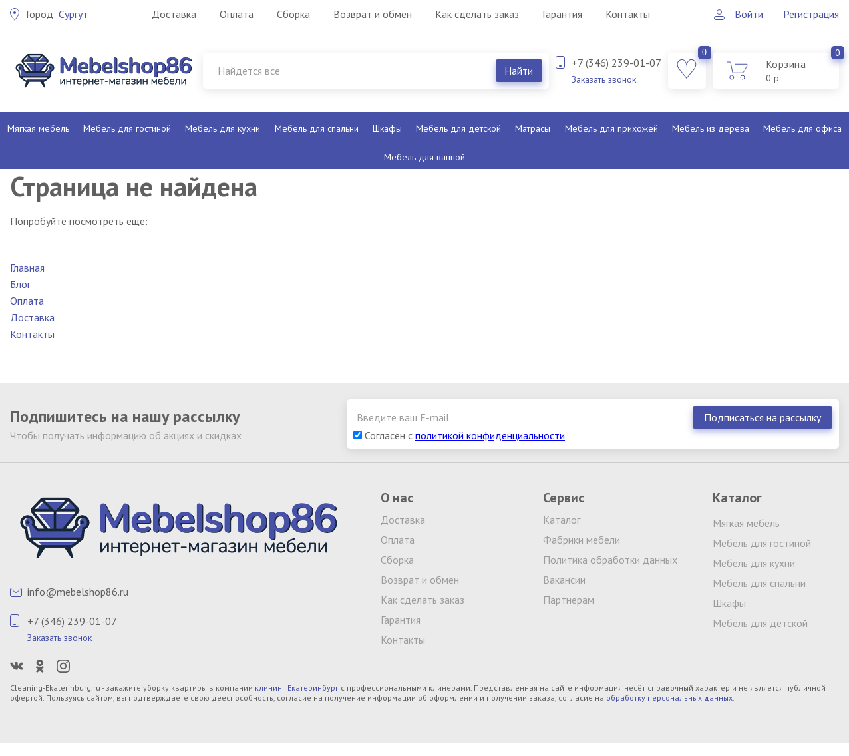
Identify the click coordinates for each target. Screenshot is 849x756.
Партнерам (568, 599)
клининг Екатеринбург (297, 688)
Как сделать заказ (477, 14)
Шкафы (387, 128)
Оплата (237, 14)
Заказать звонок (604, 79)
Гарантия (562, 14)
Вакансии (564, 579)
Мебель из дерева (710, 128)
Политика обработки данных (610, 559)
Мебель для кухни (222, 128)
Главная (27, 267)
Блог (20, 284)
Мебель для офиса (802, 128)
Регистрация (811, 14)
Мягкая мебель (38, 128)
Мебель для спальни (317, 128)
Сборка (293, 14)
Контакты (627, 14)
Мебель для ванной (424, 157)
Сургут (57, 14)
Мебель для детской (458, 128)
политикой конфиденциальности (490, 435)
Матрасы (532, 128)
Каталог (561, 519)
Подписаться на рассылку (762, 417)
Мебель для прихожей (611, 128)
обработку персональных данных (669, 698)
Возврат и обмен (372, 14)
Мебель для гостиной (127, 128)
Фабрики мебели (581, 539)
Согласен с (459, 435)
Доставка (174, 14)
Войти (749, 14)
